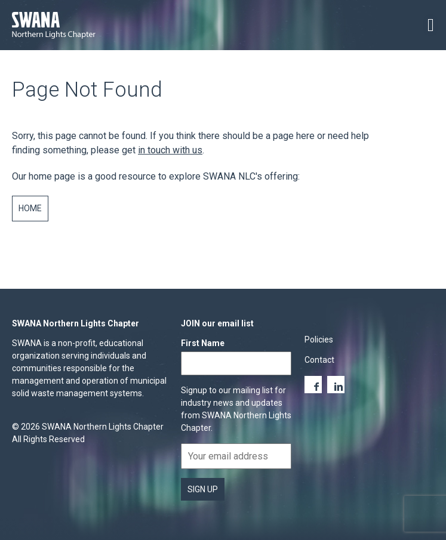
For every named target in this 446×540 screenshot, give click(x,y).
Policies (318, 339)
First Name (202, 343)
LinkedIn (336, 384)
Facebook (313, 384)
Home (30, 208)
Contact (319, 360)
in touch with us (170, 150)
